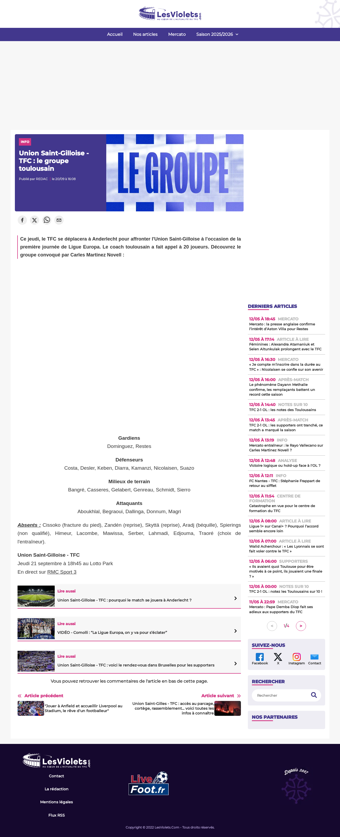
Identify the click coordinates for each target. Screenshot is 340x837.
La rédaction (57, 789)
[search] (314, 695)
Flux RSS (56, 815)
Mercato (177, 34)
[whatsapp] (47, 220)
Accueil (114, 34)
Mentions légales (56, 802)
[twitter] (34, 220)
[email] (59, 220)
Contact (56, 776)
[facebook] (22, 220)
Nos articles (145, 34)
